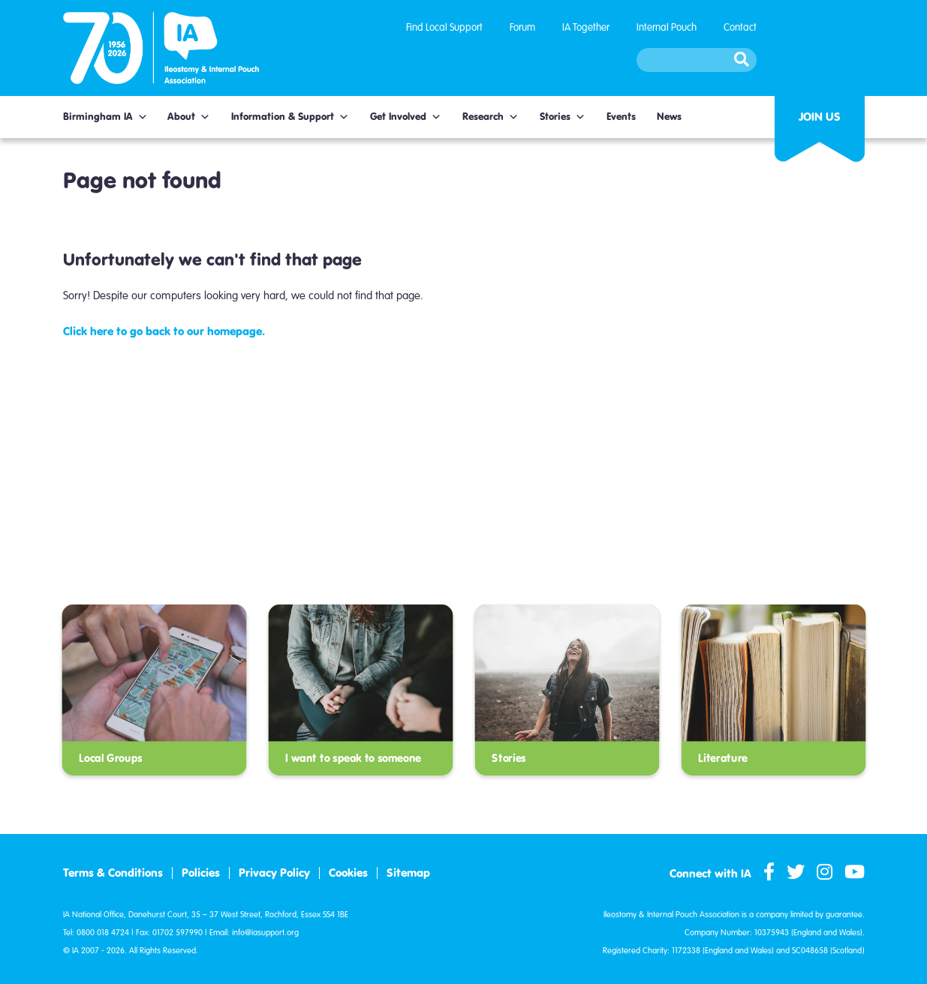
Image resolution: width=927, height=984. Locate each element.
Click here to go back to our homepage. (164, 331)
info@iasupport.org (265, 933)
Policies (201, 873)
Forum (522, 27)
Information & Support (290, 116)
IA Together (585, 27)
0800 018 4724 (103, 933)
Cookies (348, 873)
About (188, 116)
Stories (562, 116)
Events (621, 116)
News (669, 116)
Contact (740, 27)
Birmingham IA (105, 116)
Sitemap (408, 873)
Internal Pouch (667, 27)
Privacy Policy (274, 873)
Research (490, 116)
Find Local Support (444, 27)
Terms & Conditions (113, 873)
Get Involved (405, 116)
